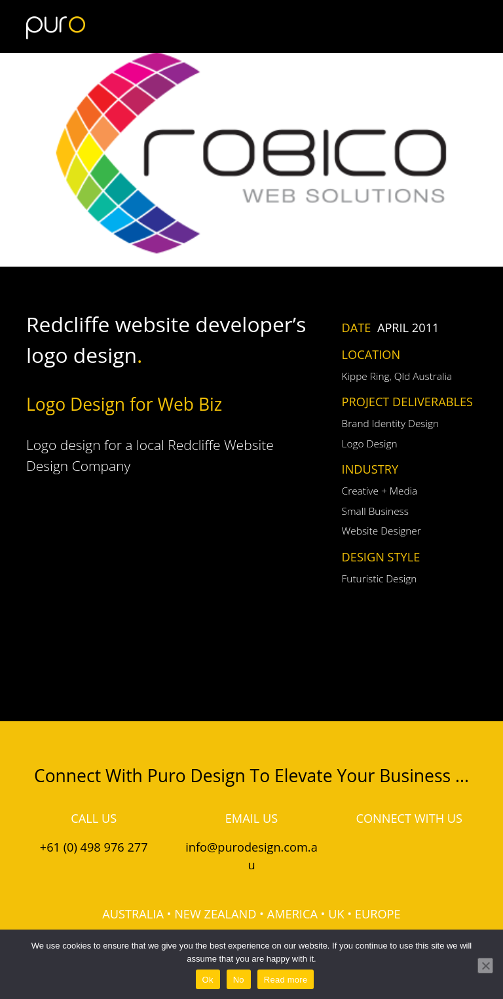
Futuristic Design (379, 579)
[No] (485, 965)
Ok (208, 980)
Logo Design (370, 444)
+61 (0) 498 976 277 (94, 847)
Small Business (375, 511)
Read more (286, 980)
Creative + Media (380, 491)
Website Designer (381, 531)
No (238, 980)
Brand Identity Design (390, 423)
